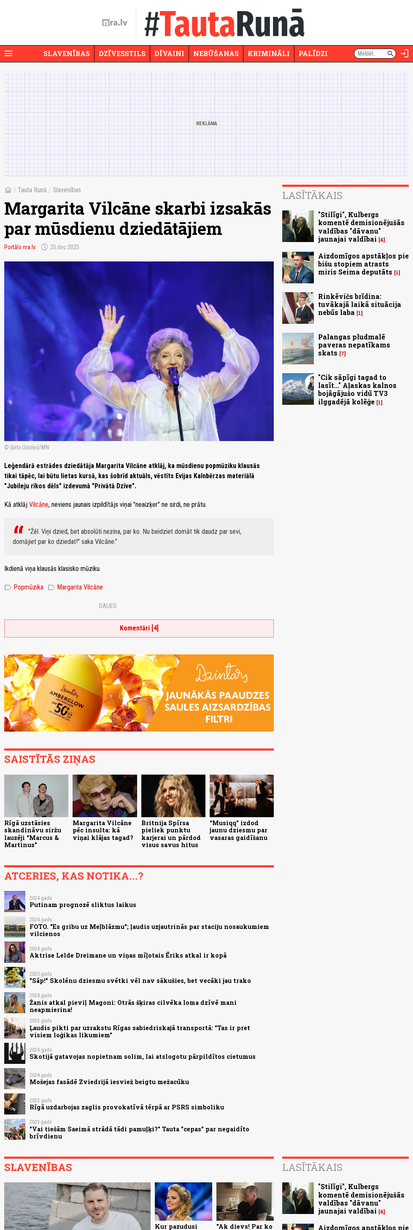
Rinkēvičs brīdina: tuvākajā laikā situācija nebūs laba (359, 304)
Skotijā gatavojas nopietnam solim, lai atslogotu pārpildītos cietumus (143, 1056)
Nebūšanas (216, 53)
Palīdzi (313, 53)
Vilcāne (39, 505)
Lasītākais (312, 195)
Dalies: (108, 606)
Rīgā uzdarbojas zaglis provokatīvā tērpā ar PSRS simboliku (127, 1107)
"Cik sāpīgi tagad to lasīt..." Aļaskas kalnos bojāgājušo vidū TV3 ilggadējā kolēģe (357, 389)
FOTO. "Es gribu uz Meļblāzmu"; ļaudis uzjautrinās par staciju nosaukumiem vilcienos (149, 930)
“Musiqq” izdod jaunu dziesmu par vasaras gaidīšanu (238, 830)
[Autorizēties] (404, 53)
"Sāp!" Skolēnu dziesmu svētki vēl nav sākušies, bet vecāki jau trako (140, 981)
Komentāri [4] (139, 628)
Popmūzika (23, 587)
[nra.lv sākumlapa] (114, 23)
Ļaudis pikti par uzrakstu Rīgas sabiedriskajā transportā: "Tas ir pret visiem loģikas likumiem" (140, 1031)
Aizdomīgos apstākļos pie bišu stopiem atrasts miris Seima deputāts (363, 263)
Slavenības (66, 53)
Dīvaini (169, 53)
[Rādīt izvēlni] (8, 53)
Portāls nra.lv (19, 247)
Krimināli (269, 53)
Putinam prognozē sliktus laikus (83, 905)
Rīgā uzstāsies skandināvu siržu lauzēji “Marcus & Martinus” (32, 834)
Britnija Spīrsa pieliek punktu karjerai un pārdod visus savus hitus (171, 834)
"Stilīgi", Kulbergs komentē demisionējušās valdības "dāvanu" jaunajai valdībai (361, 226)
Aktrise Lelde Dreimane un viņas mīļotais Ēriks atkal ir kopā (128, 955)
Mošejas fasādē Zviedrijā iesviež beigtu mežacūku (109, 1082)
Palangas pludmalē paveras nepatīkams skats (354, 344)
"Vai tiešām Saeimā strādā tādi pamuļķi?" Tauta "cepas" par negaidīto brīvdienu (139, 1132)
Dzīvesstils (122, 53)
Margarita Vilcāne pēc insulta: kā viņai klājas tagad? (103, 830)
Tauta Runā (32, 190)
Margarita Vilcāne (75, 587)
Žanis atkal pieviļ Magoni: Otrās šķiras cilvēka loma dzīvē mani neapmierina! (133, 1006)
